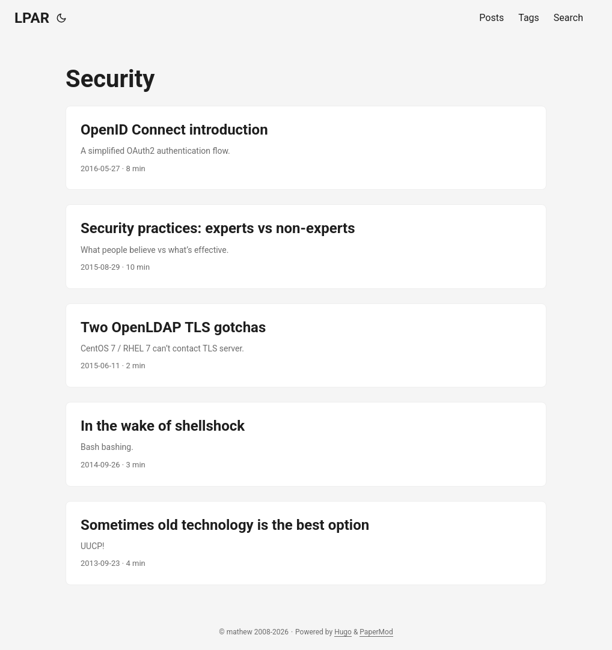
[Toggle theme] (61, 18)
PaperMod (376, 632)
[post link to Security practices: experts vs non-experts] (306, 246)
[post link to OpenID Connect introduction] (306, 147)
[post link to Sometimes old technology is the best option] (306, 543)
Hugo (343, 632)
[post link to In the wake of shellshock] (306, 443)
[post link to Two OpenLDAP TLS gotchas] (306, 345)
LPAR (31, 18)
